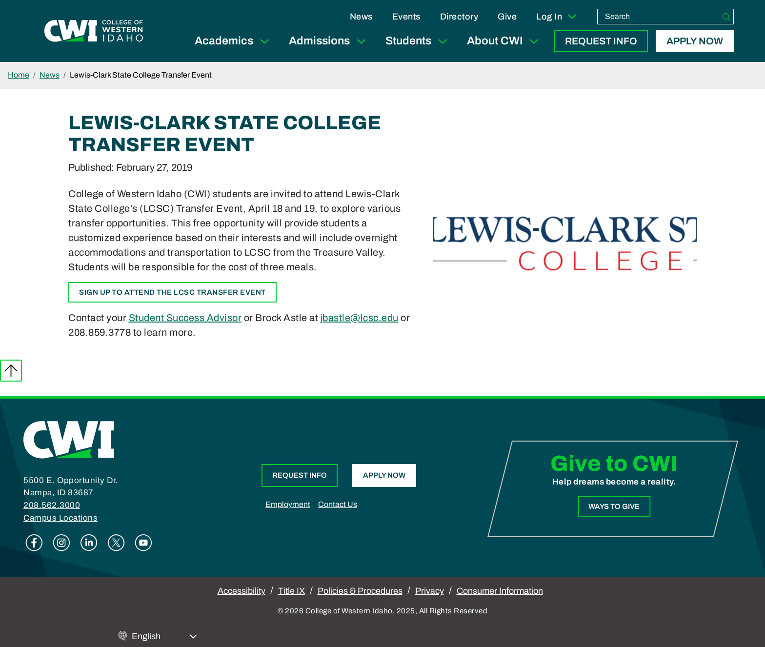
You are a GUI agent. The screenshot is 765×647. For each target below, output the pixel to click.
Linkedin (89, 542)
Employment (287, 504)
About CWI (505, 41)
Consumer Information (500, 591)
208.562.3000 (51, 505)
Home (18, 75)
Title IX (291, 591)
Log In (557, 16)
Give (507, 16)
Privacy (429, 591)
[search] (659, 16)
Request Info (601, 41)
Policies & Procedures (360, 591)
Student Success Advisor (185, 317)
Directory (459, 16)
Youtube (143, 542)
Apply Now (694, 41)
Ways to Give (614, 506)
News (361, 16)
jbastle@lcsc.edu (360, 317)
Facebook (34, 542)
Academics (234, 41)
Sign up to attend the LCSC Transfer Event (172, 292)
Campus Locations (60, 518)
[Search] (726, 16)
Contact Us (337, 504)
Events (406, 16)
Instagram (61, 542)
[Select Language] (164, 636)
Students (418, 41)
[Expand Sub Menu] (264, 41)
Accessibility (241, 591)
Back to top (11, 371)
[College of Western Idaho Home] (93, 31)
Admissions (329, 41)
